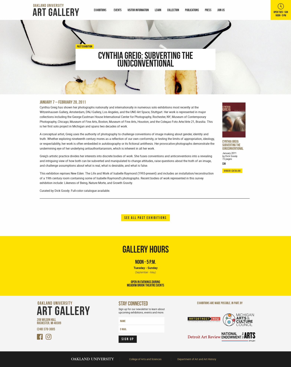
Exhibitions (100, 10)
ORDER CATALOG (232, 170)
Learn (158, 10)
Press (208, 10)
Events (118, 10)
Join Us (221, 10)
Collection (173, 10)
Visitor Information (138, 10)
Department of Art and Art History (196, 359)
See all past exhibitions (145, 218)
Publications (192, 10)
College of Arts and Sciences (145, 359)
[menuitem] (101, 10)
